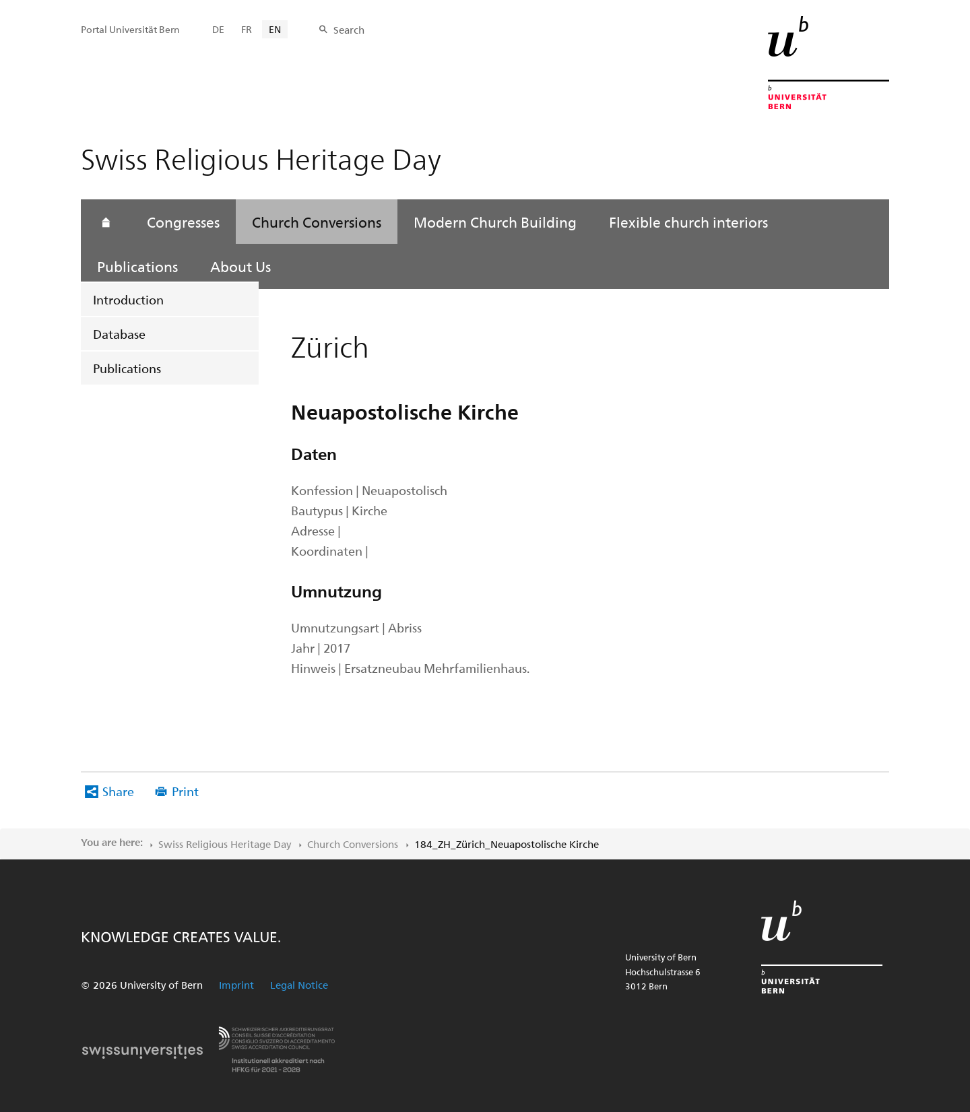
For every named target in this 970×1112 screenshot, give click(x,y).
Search (348, 29)
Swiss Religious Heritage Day (224, 844)
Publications (127, 368)
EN (275, 29)
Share (118, 791)
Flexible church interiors (688, 221)
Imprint (236, 984)
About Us (240, 266)
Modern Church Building (495, 221)
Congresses (183, 221)
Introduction (128, 299)
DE (218, 29)
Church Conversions (316, 221)
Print (185, 791)
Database (119, 333)
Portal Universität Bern (130, 29)
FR (246, 29)
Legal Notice (299, 984)
